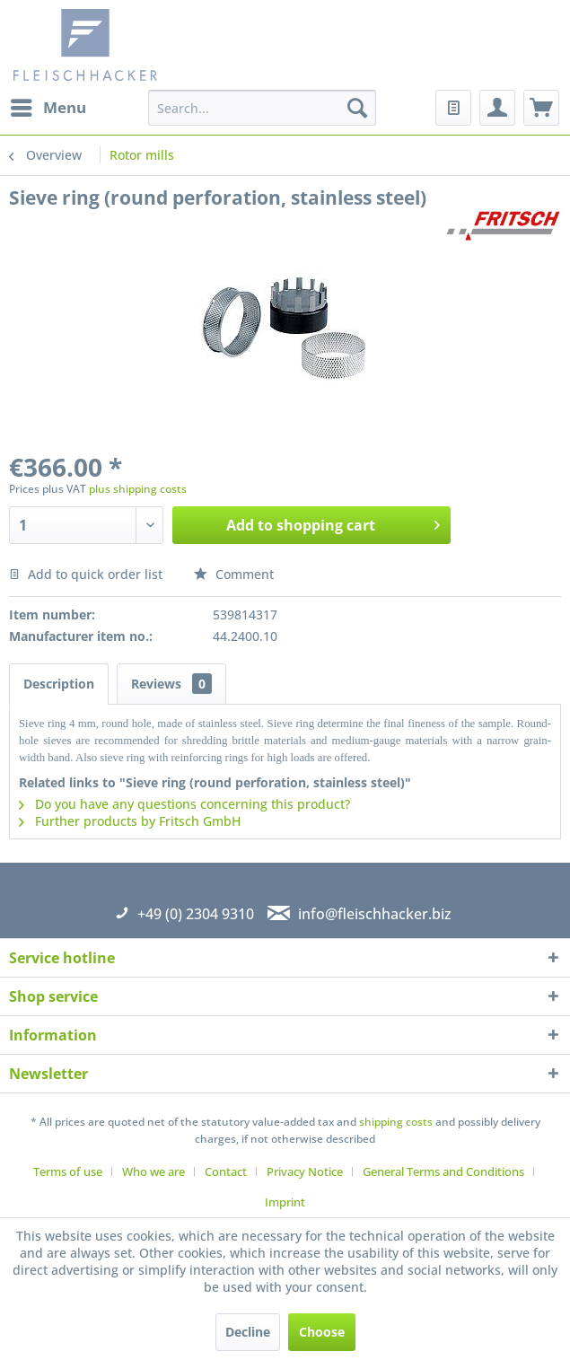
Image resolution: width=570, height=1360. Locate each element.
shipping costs (396, 1121)
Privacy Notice (305, 1171)
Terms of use (67, 1171)
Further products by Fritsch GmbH (130, 820)
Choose (322, 1331)
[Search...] (262, 108)
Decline (247, 1331)
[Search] (357, 108)
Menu (48, 105)
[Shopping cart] (541, 108)
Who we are (153, 1171)
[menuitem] (47, 108)
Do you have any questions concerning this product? (184, 803)
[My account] (497, 108)
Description (58, 683)
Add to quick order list (85, 574)
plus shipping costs (138, 488)
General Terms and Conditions (443, 1171)
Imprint (285, 1202)
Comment (234, 574)
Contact (226, 1171)
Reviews (171, 683)
